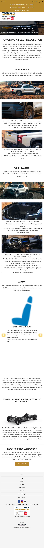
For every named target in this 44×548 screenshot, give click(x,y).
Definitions (22, 481)
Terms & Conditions (22, 497)
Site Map (22, 484)
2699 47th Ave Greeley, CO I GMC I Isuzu (22, 4)
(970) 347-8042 (24, 10)
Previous (4, 335)
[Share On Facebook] (19, 501)
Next (40, 335)
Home (22, 474)
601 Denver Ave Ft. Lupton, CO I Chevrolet (22, 7)
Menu (3, 2)
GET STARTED (22, 463)
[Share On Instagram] (22, 501)
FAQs (22, 478)
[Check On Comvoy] (25, 501)
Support (22, 490)
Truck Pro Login (21, 494)
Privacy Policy (22, 487)
